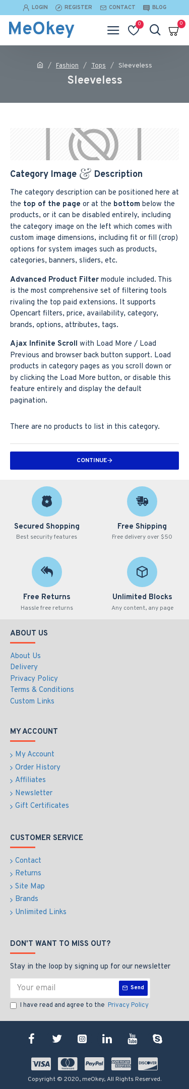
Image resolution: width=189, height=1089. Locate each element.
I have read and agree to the (80, 1006)
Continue (92, 461)
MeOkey (41, 29)
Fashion (67, 66)
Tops (98, 66)
